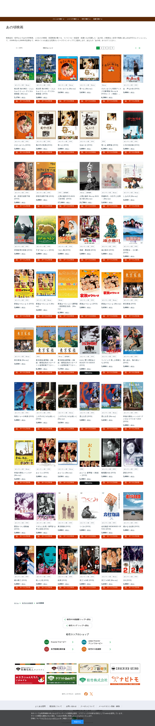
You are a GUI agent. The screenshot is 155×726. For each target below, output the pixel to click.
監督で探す (96, 19)
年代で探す (85, 19)
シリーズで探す (72, 19)
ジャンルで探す (57, 19)
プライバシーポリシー (51, 718)
